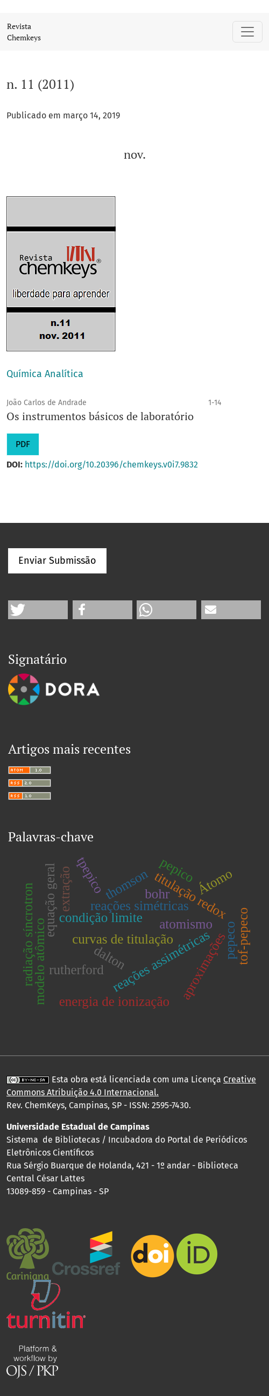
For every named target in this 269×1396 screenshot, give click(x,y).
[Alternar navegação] (247, 31)
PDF (23, 444)
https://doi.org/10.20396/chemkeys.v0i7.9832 (111, 464)
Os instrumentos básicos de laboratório (100, 416)
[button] (38, 609)
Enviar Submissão (57, 560)
